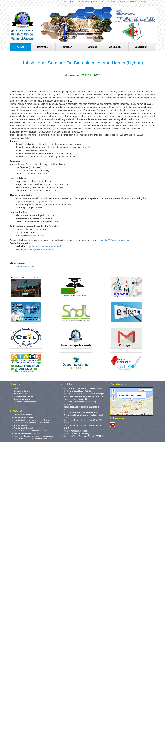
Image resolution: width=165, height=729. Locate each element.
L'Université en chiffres (23, 396)
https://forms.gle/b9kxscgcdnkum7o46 (34, 201)
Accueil (20, 47)
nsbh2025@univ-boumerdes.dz (115, 240)
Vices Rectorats (20, 394)
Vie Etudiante (117, 47)
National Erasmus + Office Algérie (78, 433)
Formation (67, 47)
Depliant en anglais (25, 266)
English (144, 1)
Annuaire (122, 1)
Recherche (92, 47)
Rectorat (17, 388)
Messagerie (69, 1)
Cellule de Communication (25, 402)
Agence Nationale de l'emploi (76, 431)
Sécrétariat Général (22, 391)
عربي (67, 4)
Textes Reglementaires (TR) (75, 399)
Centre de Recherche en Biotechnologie (80, 402)
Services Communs (22, 399)
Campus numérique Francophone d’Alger (81, 412)
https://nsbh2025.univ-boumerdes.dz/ (44, 246)
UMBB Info (133, 1)
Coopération (142, 47)
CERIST (67, 404)
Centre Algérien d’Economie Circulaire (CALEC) (83, 436)
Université (43, 47)
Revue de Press (107, 1)
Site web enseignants (87, 1)
